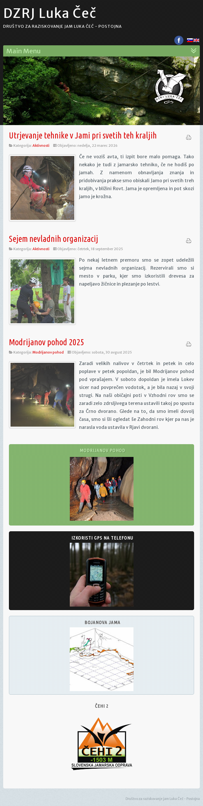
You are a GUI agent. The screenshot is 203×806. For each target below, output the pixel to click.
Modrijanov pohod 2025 (46, 342)
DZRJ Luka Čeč (50, 13)
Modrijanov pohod (48, 352)
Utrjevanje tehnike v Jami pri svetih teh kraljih (83, 135)
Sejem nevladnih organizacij (53, 238)
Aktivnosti (41, 145)
